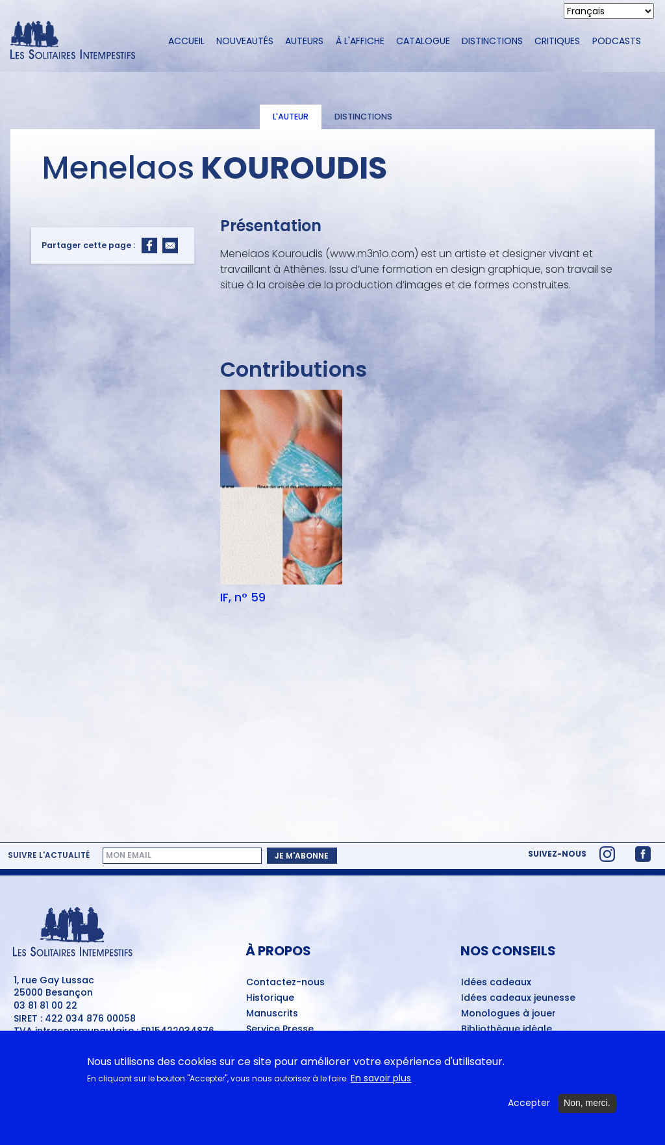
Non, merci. (587, 1109)
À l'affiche (360, 40)
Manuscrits (272, 1014)
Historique (270, 998)
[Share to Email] (170, 245)
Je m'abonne (302, 855)
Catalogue (423, 40)
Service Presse (280, 1029)
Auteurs (304, 40)
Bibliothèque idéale (506, 1029)
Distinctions (492, 40)
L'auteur (290, 116)
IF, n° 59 (243, 597)
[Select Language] (609, 11)
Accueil (186, 40)
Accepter (529, 1109)
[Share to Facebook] (149, 245)
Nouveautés (244, 40)
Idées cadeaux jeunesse (518, 998)
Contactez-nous (285, 982)
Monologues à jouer (508, 1014)
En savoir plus (381, 1085)
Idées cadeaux (496, 982)
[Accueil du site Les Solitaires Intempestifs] (77, 41)
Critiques (557, 40)
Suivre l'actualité (49, 855)
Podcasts (616, 40)
